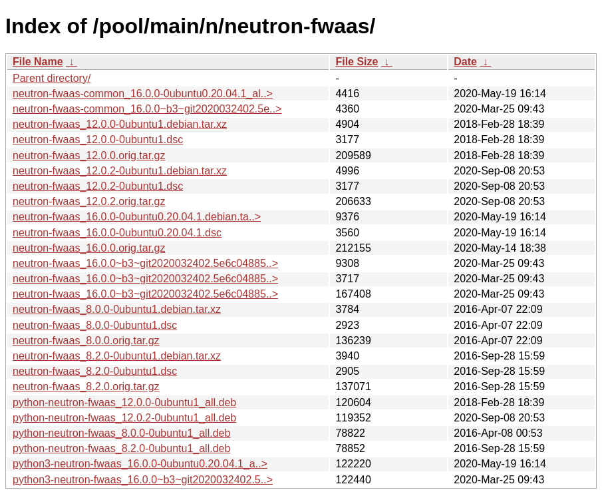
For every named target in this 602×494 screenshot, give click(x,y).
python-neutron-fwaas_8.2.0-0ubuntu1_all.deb (121, 448)
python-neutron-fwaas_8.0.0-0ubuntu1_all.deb (121, 433)
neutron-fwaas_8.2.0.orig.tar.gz (86, 386)
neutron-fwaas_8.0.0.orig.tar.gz (86, 340)
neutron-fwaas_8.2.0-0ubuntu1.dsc (95, 371)
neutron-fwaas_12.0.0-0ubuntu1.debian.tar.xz (120, 124)
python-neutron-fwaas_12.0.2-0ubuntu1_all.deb (124, 417)
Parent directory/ (51, 78)
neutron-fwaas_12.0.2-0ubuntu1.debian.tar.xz (120, 170)
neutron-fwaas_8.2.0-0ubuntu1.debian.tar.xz (117, 356)
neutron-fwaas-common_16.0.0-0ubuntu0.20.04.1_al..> (143, 93)
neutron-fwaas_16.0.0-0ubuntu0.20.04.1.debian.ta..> (137, 216)
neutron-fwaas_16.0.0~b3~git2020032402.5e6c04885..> (145, 263)
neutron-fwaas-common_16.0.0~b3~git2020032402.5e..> (147, 109)
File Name (38, 61)
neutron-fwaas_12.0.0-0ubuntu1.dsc (98, 139)
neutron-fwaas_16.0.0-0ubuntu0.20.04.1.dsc (117, 232)
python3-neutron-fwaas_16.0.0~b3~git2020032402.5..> (143, 479)
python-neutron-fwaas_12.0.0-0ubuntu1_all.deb (124, 402)
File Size (356, 61)
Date (465, 61)
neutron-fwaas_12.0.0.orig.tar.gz (89, 155)
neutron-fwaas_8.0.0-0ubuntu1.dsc (95, 325)
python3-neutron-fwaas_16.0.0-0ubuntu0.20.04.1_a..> (140, 463)
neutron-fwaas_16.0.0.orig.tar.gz (89, 248)
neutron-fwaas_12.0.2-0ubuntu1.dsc (98, 186)
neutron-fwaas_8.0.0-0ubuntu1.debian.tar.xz (117, 309)
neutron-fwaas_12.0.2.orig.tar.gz (89, 201)
